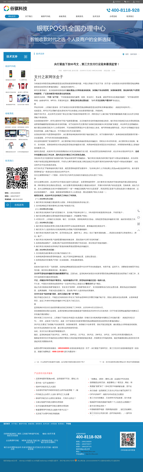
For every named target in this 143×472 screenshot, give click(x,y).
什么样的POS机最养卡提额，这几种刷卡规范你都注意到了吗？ (62, 362)
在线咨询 (14, 205)
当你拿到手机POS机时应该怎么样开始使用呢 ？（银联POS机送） (57, 390)
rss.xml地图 (35, 461)
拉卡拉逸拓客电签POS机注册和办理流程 (52, 406)
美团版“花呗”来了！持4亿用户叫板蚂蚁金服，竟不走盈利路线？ (111, 386)
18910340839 (63, 348)
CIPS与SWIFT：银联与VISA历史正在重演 (107, 394)
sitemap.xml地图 (25, 461)
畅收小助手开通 (49, 434)
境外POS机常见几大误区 (46, 387)
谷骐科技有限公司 (106, 461)
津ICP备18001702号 (67, 461)
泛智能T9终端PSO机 (30, 434)
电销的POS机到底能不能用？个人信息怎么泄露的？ (111, 402)
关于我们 (28, 16)
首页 (127, 54)
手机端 (68, 424)
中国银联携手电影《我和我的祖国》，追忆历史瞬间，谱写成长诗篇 (111, 409)
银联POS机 (45, 16)
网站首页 (12, 16)
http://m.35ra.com (92, 454)
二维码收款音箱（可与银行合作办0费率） (49, 441)
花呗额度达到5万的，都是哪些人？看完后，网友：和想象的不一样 (111, 383)
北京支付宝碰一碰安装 (49, 447)
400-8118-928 (139, 211)
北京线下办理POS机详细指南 (48, 414)
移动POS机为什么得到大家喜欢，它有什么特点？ (56, 398)
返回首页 (7, 424)
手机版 (136, 2)
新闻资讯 (79, 16)
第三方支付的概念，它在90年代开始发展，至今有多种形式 (111, 398)
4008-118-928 (58, 352)
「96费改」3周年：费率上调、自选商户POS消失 (109, 379)
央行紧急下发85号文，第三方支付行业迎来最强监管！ (113, 348)
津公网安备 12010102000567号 (88, 461)
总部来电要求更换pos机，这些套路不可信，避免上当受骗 (57, 379)
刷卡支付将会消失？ (98, 406)
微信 (127, 2)
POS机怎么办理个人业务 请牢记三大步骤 (52, 394)
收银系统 (62, 16)
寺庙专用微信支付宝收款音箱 (31, 448)
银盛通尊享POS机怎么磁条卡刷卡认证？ (52, 410)
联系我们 (118, 1)
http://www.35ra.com (88, 451)
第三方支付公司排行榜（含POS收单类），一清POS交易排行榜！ (111, 413)
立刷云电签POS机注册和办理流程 (49, 402)
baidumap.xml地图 (46, 461)
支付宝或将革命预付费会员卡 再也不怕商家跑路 (123, 362)
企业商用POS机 (12, 440)
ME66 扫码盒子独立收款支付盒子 (31, 441)
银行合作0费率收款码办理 (12, 448)
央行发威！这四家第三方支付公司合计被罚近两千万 (110, 390)
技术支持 (96, 16)
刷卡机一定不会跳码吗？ (46, 383)
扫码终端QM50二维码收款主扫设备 (12, 434)
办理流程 (113, 16)
